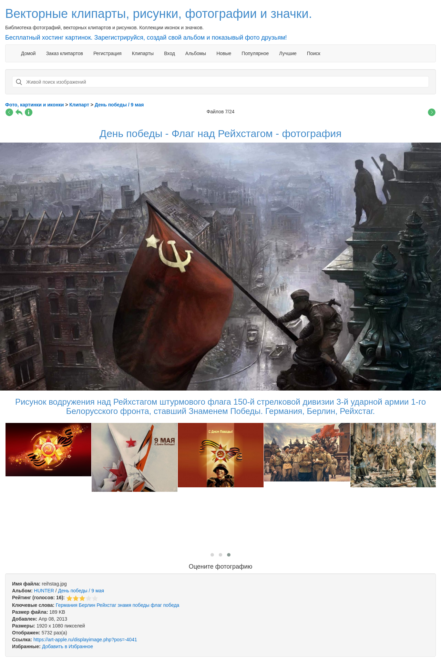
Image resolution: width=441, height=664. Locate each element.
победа (171, 605)
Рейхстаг (106, 605)
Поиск (313, 53)
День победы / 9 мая (81, 590)
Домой (28, 53)
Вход (169, 53)
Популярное (255, 53)
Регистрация (107, 53)
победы (141, 605)
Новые (223, 53)
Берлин (87, 605)
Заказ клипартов (64, 53)
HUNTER (44, 590)
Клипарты (143, 53)
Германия (67, 605)
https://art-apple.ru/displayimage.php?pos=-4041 (85, 639)
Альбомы (195, 53)
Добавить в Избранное (67, 646)
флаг (156, 605)
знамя (124, 605)
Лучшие (287, 53)
